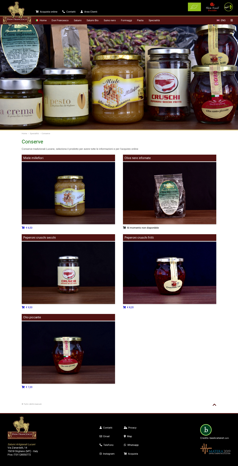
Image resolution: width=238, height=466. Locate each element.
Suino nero (110, 20)
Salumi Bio (93, 20)
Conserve (46, 133)
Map (128, 436)
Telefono (107, 444)
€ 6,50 (27, 227)
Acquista (131, 453)
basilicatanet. (219, 437)
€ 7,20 (27, 387)
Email (105, 436)
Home (41, 20)
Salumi (78, 20)
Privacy (130, 427)
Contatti (68, 11)
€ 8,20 (128, 307)
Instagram (107, 453)
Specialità (154, 20)
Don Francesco (60, 20)
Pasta (140, 20)
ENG (221, 20)
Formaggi (126, 20)
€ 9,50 (27, 307)
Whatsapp (131, 444)
